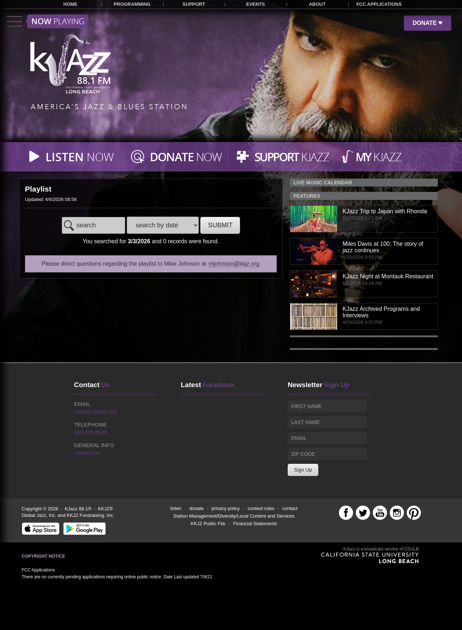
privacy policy (226, 508)
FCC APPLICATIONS (379, 4)
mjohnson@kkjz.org (234, 264)
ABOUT (317, 4)
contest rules (261, 508)
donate (196, 508)
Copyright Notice (43, 556)
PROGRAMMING (132, 4)
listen (175, 508)
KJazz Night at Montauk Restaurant (388, 276)
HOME (71, 4)
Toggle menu (47, 21)
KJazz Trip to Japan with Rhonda (385, 211)
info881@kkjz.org (96, 411)
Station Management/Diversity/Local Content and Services (234, 516)
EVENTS (255, 4)
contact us (87, 453)
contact (289, 508)
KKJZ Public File (208, 523)
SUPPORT (194, 4)
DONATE (428, 23)
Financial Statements (255, 523)
